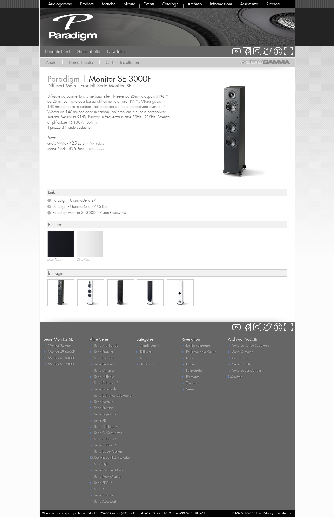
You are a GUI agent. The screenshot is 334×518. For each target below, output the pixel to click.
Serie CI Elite (239, 363)
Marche (108, 4)
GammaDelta (88, 51)
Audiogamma (60, 4)
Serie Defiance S (104, 382)
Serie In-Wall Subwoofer (110, 457)
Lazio (188, 357)
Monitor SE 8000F (59, 357)
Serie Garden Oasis (106, 470)
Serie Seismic (101, 401)
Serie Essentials (103, 388)
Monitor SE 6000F (59, 351)
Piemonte (190, 376)
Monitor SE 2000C (59, 363)
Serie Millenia (102, 376)
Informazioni (221, 4)
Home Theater (81, 62)
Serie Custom (101, 495)
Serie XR (98, 420)
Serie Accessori (103, 501)
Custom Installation (122, 62)
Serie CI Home (240, 351)
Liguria (189, 363)
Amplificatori (147, 345)
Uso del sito (284, 513)
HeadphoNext (57, 51)
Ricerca (273, 4)
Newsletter (116, 51)
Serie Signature (103, 413)
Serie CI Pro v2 (103, 438)
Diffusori (144, 351)
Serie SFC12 (101, 482)
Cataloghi (170, 4)
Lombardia (192, 370)
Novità (129, 4)
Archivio (194, 4)
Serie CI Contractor (106, 432)
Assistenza (249, 4)
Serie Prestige (102, 407)
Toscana (190, 382)
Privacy (268, 513)
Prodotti (87, 4)
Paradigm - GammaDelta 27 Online (80, 206)
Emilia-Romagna (196, 345)
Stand (142, 357)
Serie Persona (102, 363)
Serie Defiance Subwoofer (111, 395)
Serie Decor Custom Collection (106, 452)
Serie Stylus (100, 463)
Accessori (145, 363)
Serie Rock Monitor (105, 476)
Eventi (148, 4)
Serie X (97, 488)
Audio (51, 62)
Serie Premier (101, 351)
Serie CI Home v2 (105, 426)
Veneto (189, 388)
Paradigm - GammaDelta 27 (74, 200)
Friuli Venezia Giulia (199, 351)
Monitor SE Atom (57, 345)
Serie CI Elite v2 (103, 445)
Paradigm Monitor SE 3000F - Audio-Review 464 (91, 212)
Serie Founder (102, 357)
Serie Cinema (102, 370)
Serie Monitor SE (104, 345)
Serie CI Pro (238, 357)
